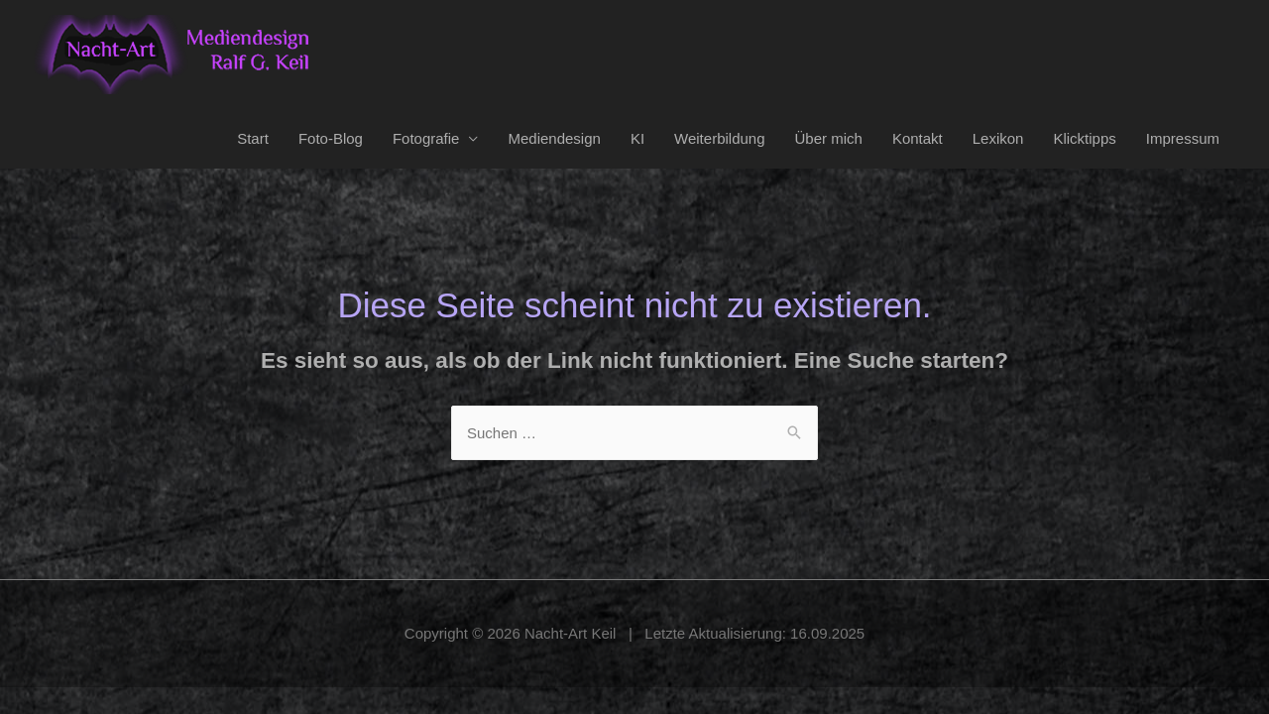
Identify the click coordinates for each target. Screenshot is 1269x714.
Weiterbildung (719, 138)
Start (253, 138)
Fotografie (426, 138)
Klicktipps (1084, 138)
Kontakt (917, 138)
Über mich (829, 138)
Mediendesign (554, 138)
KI (637, 138)
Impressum (1182, 138)
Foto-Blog (330, 138)
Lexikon (998, 138)
